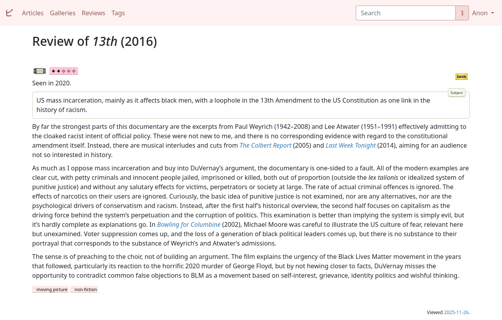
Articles (33, 13)
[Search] (406, 12)
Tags (118, 13)
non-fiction (86, 289)
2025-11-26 (456, 312)
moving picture (51, 289)
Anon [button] (480, 13)
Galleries (62, 13)
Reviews (93, 13)
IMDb (461, 76)
